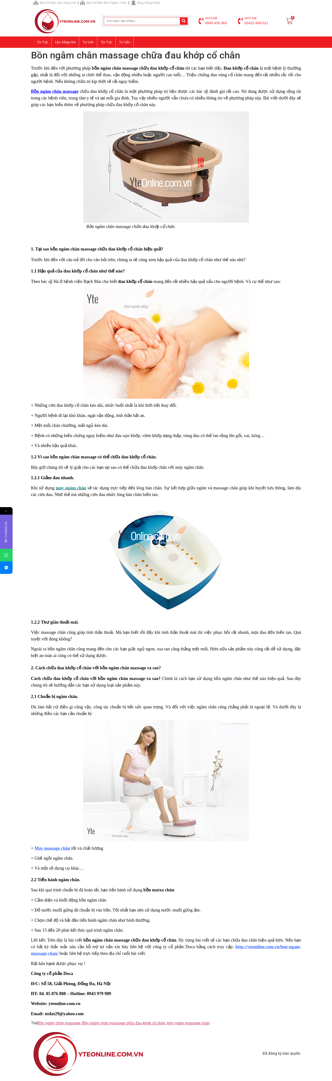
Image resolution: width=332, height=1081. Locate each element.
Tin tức (42, 42)
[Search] (184, 21)
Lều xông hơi (65, 42)
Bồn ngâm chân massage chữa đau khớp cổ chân (123, 1023)
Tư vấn (88, 42)
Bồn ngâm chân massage (54, 91)
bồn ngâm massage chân (188, 1023)
